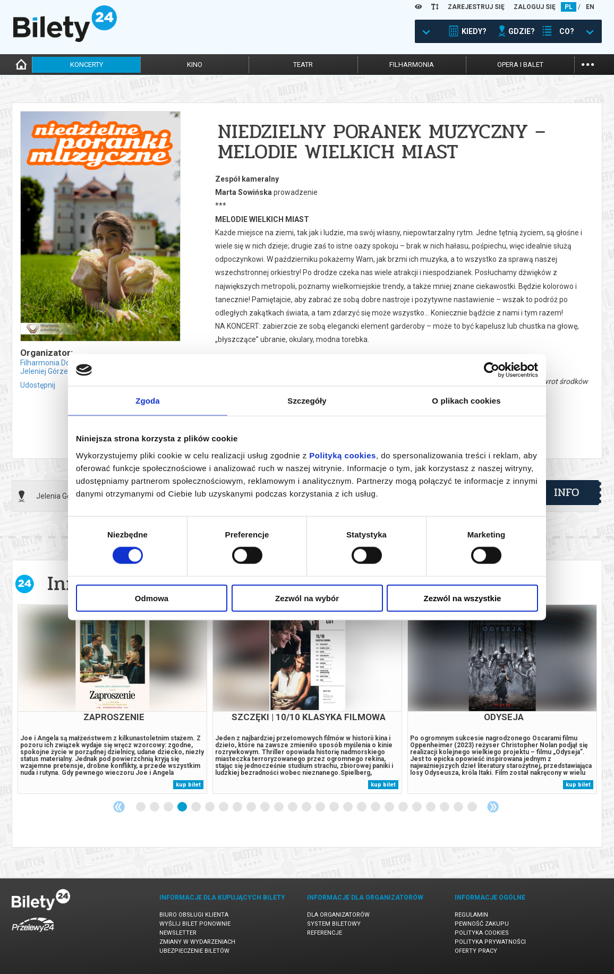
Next (493, 807)
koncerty (86, 65)
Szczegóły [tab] (306, 400)
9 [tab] (251, 807)
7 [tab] (224, 807)
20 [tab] (403, 807)
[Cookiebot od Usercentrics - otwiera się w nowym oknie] (491, 370)
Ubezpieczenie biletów (194, 950)
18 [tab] (376, 807)
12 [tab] (293, 807)
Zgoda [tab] (147, 400)
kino (194, 65)
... (588, 63)
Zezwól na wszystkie (462, 597)
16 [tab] (348, 807)
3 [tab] (169, 807)
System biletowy (334, 923)
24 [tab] (459, 807)
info (566, 492)
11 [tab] (279, 807)
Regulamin (471, 914)
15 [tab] (334, 807)
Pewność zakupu (482, 923)
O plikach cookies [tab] (466, 400)
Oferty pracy (476, 950)
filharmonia (411, 65)
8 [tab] (238, 807)
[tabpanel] (112, 699)
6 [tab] (210, 807)
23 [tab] (445, 807)
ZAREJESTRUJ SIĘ (476, 7)
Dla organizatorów (338, 914)
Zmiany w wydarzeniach (197, 941)
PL (569, 7)
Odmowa (151, 597)
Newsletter (178, 932)
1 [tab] (141, 807)
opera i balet (520, 65)
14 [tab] (320, 807)
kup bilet (188, 784)
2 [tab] (155, 807)
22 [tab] (431, 807)
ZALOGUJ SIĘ (535, 7)
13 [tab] (307, 807)
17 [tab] (362, 807)
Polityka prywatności (490, 941)
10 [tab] (265, 807)
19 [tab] (390, 807)
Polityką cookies (342, 454)
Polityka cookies (482, 932)
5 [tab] (196, 807)
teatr (303, 65)
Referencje (324, 932)
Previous (119, 807)
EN (590, 7)
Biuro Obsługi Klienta (193, 914)
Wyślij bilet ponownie (195, 923)
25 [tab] (472, 807)
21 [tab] (417, 807)
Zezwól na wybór (307, 597)
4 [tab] (182, 807)
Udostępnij (37, 385)
